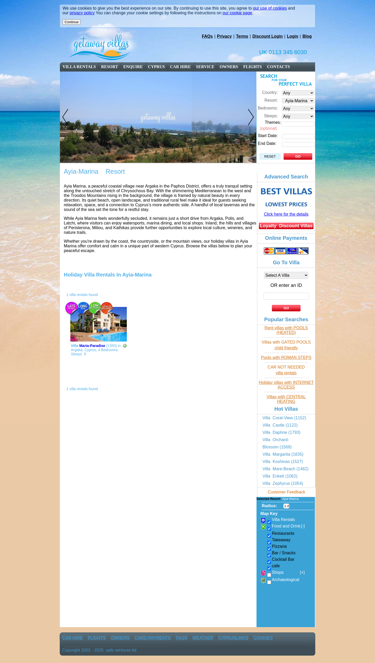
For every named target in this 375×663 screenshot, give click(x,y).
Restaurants (283, 533)
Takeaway (281, 540)
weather (202, 638)
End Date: (267, 143)
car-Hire (72, 638)
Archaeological (285, 579)
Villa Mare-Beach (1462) (285, 469)
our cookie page (237, 13)
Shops (288, 572)
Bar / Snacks (284, 553)
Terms (242, 36)
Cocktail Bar (283, 559)
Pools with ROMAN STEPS (286, 357)
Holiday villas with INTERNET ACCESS (286, 384)
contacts (278, 67)
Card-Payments (153, 638)
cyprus (156, 67)
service (205, 67)
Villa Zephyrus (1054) (282, 483)
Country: (270, 92)
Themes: (273, 122)
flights (252, 67)
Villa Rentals (79, 67)
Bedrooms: (268, 108)
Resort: (271, 100)
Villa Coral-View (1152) (284, 418)
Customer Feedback (286, 492)
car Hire (180, 67)
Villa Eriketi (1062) (279, 476)
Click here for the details (286, 214)
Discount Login (267, 36)
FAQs (207, 36)
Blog (307, 36)
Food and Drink (288, 526)
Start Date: (268, 135)
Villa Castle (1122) (280, 425)
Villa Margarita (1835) (282, 454)
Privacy (224, 36)
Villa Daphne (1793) (281, 432)
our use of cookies (270, 8)
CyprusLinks (233, 638)
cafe (276, 566)
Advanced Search (286, 176)
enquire (133, 67)
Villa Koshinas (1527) (282, 461)
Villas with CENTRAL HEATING (286, 399)
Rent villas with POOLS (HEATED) (286, 330)
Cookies (263, 638)
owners (229, 67)
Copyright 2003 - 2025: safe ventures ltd (99, 650)
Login (292, 36)
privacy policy (82, 13)
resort (110, 67)
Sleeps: (271, 116)
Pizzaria (279, 546)
